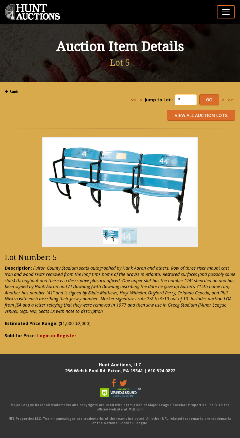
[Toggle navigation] (226, 11)
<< (133, 100)
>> (230, 100)
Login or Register (56, 336)
